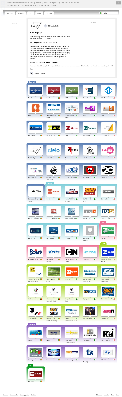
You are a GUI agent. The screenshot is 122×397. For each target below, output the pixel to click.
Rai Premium (87, 135)
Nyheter (21, 13)
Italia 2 (85, 158)
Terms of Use (14, 395)
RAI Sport (67, 279)
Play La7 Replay (39, 73)
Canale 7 (31, 340)
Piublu (48, 340)
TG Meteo (68, 238)
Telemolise (49, 360)
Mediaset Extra (32, 177)
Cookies (33, 395)
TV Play (49, 13)
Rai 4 (84, 115)
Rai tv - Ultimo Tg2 (51, 218)
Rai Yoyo (103, 238)
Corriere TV (104, 199)
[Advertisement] (14, 61)
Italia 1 (103, 98)
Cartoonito (86, 259)
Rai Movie (68, 135)
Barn (31, 13)
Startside (10, 13)
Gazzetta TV (104, 318)
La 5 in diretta (105, 158)
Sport (39, 13)
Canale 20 (104, 177)
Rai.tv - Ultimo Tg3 (70, 218)
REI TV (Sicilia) (105, 340)
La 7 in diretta (105, 135)
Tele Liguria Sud (33, 360)
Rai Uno (30, 98)
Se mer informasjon (51, 5)
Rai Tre (67, 98)
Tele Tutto (104, 360)
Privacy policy (24, 395)
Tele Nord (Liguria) (70, 360)
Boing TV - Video (33, 259)
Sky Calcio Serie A (106, 299)
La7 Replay (31, 158)
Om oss (5, 395)
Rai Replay (31, 135)
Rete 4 (30, 115)
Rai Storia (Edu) (51, 135)
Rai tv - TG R (32, 238)
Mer (31, 69)
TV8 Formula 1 (32, 318)
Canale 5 (85, 98)
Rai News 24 (50, 199)
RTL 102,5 (86, 177)
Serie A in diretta (33, 299)
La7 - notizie (50, 238)
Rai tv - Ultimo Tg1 (33, 218)
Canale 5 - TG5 (105, 218)
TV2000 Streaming (70, 177)
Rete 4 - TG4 (86, 218)
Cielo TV (49, 158)
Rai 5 (102, 115)
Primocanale (86, 340)
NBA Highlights (87, 318)
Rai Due (48, 98)
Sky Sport (86, 299)
